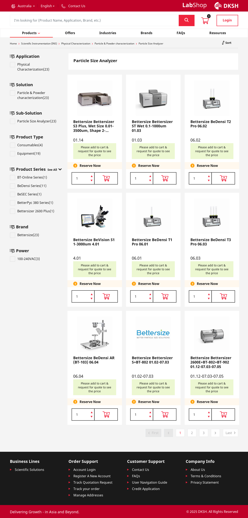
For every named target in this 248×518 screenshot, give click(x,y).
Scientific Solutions (29, 469)
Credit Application (146, 489)
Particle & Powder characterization (114, 43)
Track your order (86, 489)
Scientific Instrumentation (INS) (39, 43)
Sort (228, 43)
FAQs (136, 476)
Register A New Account (92, 476)
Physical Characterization (75, 43)
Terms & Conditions (206, 476)
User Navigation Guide (149, 482)
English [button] (46, 6)
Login (227, 20)
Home (13, 43)
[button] (23, 5)
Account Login (84, 469)
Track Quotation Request (92, 482)
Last (229, 433)
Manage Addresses (88, 495)
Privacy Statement (205, 482)
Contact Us (140, 469)
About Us (198, 469)
